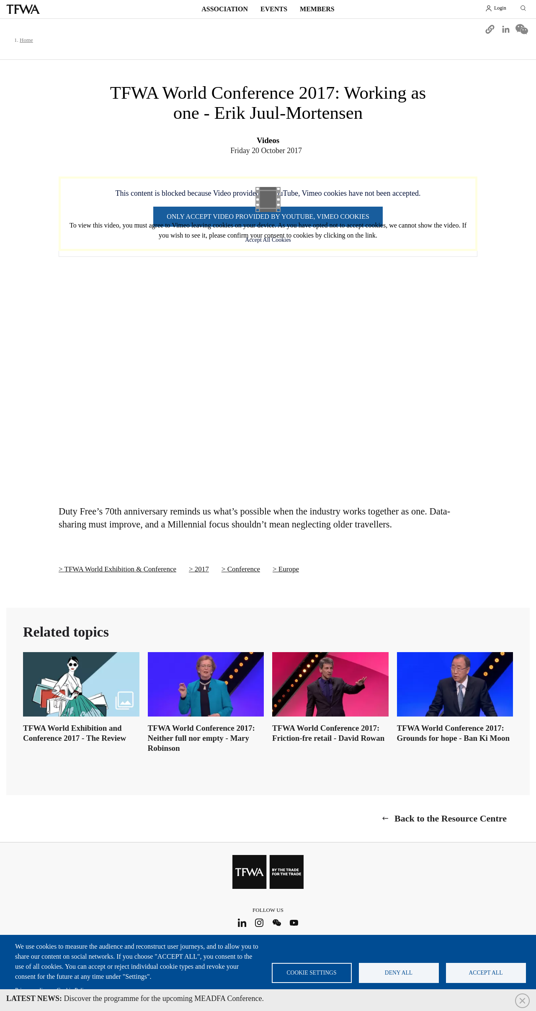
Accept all (486, 973)
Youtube (294, 922)
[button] (490, 29)
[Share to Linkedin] (506, 29)
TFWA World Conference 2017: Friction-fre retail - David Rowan (328, 733)
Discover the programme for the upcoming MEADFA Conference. (135, 998)
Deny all (398, 973)
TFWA (23, 9)
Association (224, 9)
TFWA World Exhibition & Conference (120, 569)
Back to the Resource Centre (450, 818)
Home (26, 40)
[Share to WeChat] (521, 29)
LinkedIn (242, 922)
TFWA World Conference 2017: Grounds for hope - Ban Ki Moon (453, 733)
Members (317, 9)
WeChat (276, 922)
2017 (202, 569)
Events (273, 9)
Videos (268, 140)
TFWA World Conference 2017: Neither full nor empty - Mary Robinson (201, 738)
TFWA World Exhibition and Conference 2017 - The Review (74, 733)
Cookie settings (312, 973)
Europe (288, 569)
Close (522, 1000)
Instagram (259, 922)
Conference (243, 569)
